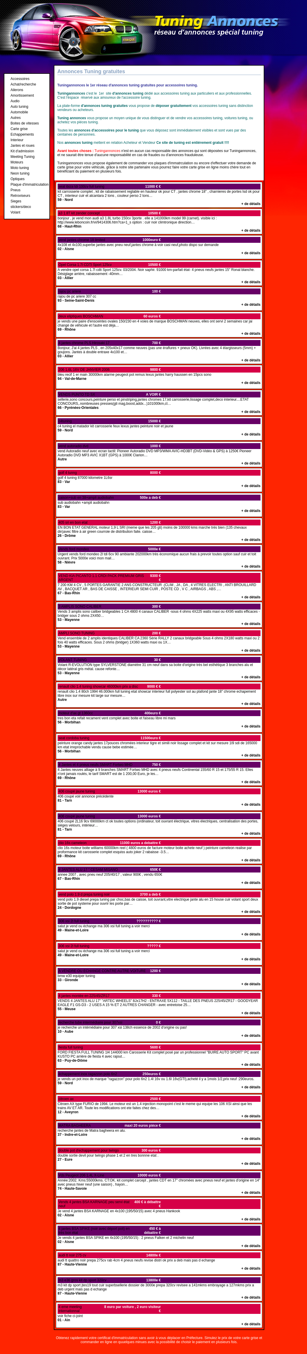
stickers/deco (21, 207)
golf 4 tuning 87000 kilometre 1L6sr (159, 479)
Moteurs (17, 162)
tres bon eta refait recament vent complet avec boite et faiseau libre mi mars (159, 719)
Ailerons (17, 90)
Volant (15, 212)
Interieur (17, 140)
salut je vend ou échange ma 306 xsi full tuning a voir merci (159, 927)
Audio (15, 101)
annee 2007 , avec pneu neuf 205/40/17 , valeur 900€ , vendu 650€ (159, 876)
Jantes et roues (23, 146)
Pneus (15, 190)
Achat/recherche (23, 84)
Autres (16, 118)
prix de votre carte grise (240, 1338)
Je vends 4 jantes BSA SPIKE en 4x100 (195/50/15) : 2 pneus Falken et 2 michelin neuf (159, 1237)
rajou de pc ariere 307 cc (159, 297)
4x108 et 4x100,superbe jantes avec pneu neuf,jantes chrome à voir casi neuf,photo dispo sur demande (159, 246)
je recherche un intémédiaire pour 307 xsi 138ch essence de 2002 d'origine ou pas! (159, 1029)
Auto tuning (19, 107)
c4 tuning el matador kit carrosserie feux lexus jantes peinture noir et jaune (159, 427)
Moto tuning (20, 168)
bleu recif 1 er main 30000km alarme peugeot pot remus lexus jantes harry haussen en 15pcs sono (159, 376)
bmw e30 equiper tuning (159, 977)
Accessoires (20, 79)
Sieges (16, 201)
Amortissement (22, 95)
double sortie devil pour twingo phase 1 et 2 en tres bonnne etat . (159, 1157)
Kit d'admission (22, 151)
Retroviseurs (20, 196)
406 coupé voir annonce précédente (159, 797)
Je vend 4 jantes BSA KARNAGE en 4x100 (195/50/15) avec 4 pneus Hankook (159, 1210)
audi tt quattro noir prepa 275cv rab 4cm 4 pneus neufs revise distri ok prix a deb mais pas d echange (159, 1261)
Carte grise (19, 129)
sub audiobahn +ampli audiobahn (159, 504)
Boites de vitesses (25, 123)
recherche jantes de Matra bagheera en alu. (159, 1132)
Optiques (18, 179)
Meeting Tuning (23, 157)
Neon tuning (20, 173)
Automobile (19, 112)
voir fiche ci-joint (159, 1315)
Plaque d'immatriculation (30, 184)
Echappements (22, 134)
